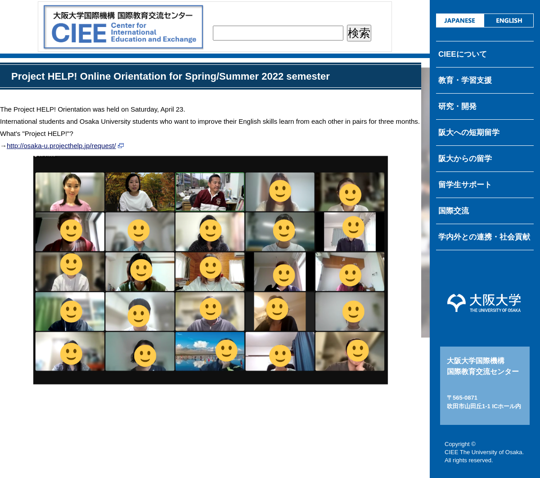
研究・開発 (457, 106)
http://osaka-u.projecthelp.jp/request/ (61, 145)
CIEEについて (462, 54)
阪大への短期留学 (469, 132)
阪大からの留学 (465, 158)
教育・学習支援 (465, 80)
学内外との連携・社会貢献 (484, 237)
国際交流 (453, 211)
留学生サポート (465, 184)
